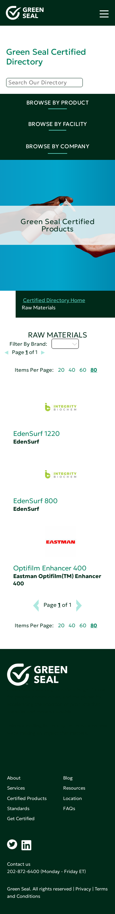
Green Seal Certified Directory (46, 57)
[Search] (44, 82)
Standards (18, 808)
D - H (65, 344)
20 (61, 370)
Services (16, 788)
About (14, 778)
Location (72, 798)
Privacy (83, 889)
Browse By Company (58, 146)
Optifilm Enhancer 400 (49, 568)
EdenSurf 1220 (36, 433)
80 (93, 370)
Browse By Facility (57, 123)
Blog (68, 778)
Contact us (18, 864)
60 (82, 370)
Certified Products (27, 798)
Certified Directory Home (54, 300)
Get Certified (21, 818)
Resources (74, 788)
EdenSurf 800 (35, 501)
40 (72, 370)
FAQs (69, 808)
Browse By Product (57, 102)
